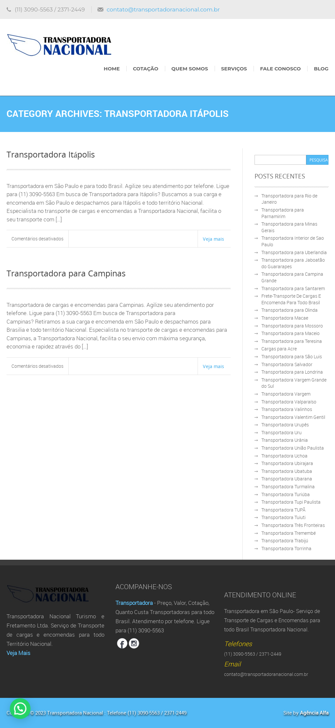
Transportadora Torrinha (286, 548)
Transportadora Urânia (284, 440)
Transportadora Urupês (285, 424)
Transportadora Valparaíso (288, 402)
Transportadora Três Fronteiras (293, 525)
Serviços (234, 68)
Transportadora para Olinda (289, 310)
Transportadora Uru (281, 432)
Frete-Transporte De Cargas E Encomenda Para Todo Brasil (291, 299)
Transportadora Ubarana (286, 479)
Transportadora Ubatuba (286, 471)
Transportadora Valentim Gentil (293, 417)
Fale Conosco (280, 68)
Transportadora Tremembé (288, 533)
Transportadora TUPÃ (283, 510)
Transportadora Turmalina (288, 486)
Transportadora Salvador (286, 364)
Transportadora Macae (284, 318)
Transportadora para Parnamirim (282, 213)
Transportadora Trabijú (284, 540)
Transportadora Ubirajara (287, 463)
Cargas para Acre (279, 348)
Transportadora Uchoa (284, 456)
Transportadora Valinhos (286, 409)
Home (112, 68)
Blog (321, 68)
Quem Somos (189, 68)
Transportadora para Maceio (290, 333)
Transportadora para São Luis (291, 356)
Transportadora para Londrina (292, 372)
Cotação (145, 68)
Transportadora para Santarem (293, 288)
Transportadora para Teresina (291, 341)
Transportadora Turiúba (285, 494)
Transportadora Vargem (285, 394)
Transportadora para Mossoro (292, 326)
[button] (10, 712)
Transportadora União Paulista (292, 448)
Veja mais (213, 238)
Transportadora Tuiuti (283, 517)
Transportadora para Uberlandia (294, 252)
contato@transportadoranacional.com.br (163, 9)
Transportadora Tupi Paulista (291, 502)
